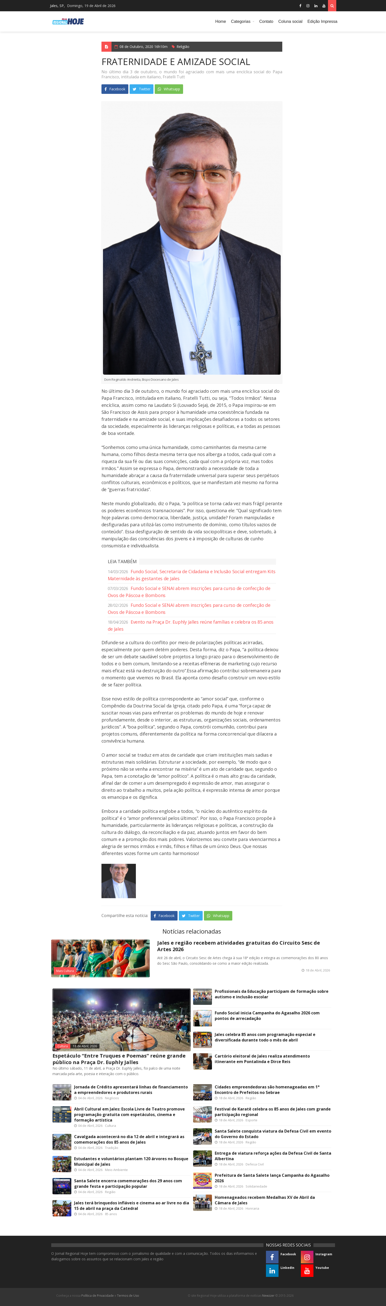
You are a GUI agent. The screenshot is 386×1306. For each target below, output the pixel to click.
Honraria (252, 1208)
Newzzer (268, 1295)
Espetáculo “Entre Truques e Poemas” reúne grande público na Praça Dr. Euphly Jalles (119, 1059)
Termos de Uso (128, 1295)
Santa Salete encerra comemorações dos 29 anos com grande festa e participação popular (128, 1183)
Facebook (114, 89)
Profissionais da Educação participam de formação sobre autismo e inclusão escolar (271, 994)
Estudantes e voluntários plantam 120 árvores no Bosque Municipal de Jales (131, 1161)
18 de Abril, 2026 (85, 1046)
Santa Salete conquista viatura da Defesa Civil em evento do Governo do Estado (273, 1133)
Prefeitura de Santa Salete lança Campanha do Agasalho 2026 (272, 1178)
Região (110, 1192)
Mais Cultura (65, 971)
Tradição (111, 1147)
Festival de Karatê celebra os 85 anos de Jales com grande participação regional (273, 1111)
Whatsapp (169, 89)
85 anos (111, 1214)
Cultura (63, 1046)
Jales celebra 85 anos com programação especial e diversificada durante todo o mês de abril (265, 1037)
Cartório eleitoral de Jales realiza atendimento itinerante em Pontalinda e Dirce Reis (262, 1058)
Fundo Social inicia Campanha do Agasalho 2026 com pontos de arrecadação (267, 1015)
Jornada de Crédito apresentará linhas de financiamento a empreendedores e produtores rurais (131, 1089)
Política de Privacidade (97, 1295)
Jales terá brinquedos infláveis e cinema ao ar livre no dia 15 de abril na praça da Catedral (131, 1205)
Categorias (240, 21)
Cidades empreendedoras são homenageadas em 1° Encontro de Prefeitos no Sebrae (267, 1089)
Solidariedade (256, 1186)
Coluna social (290, 21)
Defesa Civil (255, 1164)
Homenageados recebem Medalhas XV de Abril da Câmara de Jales (265, 1200)
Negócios (112, 1098)
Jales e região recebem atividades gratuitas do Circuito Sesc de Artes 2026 (238, 946)
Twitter (141, 89)
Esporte (251, 1120)
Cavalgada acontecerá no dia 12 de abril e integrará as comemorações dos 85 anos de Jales (129, 1139)
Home (220, 21)
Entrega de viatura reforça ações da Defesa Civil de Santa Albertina (273, 1155)
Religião (183, 46)
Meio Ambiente (116, 1169)
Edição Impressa (322, 21)
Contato (266, 21)
